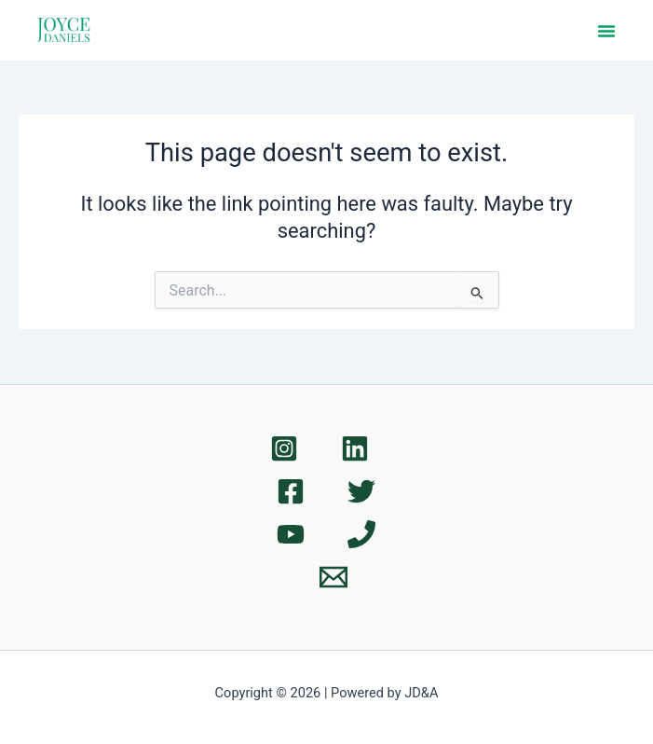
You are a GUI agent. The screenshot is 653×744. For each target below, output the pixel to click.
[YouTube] (290, 534)
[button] (606, 31)
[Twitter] (361, 491)
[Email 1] (333, 577)
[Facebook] (290, 491)
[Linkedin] (354, 448)
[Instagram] (284, 448)
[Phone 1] (361, 534)
